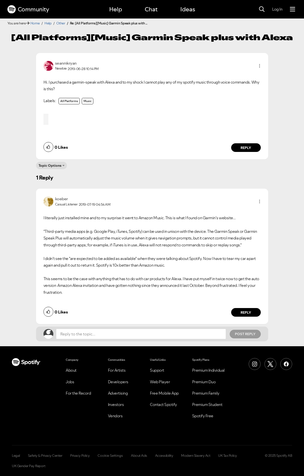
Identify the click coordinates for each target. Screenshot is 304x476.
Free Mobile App (164, 393)
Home (35, 23)
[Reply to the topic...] (141, 334)
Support (157, 370)
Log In (277, 9)
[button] (259, 66)
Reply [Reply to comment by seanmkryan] (246, 147)
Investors (116, 404)
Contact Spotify (163, 404)
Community (28, 9)
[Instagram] (255, 364)
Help (115, 9)
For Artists (117, 370)
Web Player (160, 381)
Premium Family (206, 393)
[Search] (262, 9)
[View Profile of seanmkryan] (66, 63)
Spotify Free (202, 416)
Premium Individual (208, 370)
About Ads (139, 455)
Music (87, 101)
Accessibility (164, 455)
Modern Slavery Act (195, 455)
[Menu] (292, 9)
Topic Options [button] (50, 165)
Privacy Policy (80, 455)
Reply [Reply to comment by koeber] (246, 312)
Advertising (118, 393)
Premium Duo (204, 381)
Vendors (115, 416)
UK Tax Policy (227, 455)
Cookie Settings (110, 455)
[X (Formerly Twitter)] (270, 364)
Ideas (187, 9)
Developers (118, 381)
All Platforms (69, 101)
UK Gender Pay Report (28, 466)
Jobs (70, 381)
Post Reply (245, 333)
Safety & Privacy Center (45, 455)
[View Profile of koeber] (61, 198)
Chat (151, 9)
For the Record (78, 393)
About (71, 370)
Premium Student (207, 404)
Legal (16, 455)
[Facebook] (286, 364)
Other (60, 23)
